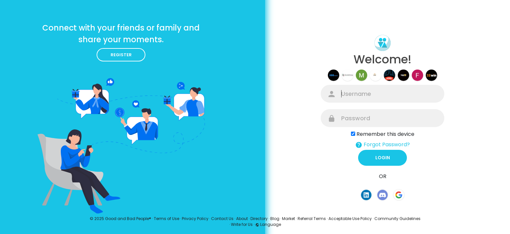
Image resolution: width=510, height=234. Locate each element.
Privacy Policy (195, 218)
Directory (259, 218)
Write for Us (242, 224)
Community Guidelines (397, 218)
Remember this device (385, 134)
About (242, 218)
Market (288, 218)
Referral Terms (312, 218)
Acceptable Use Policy (350, 218)
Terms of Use (166, 218)
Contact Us (222, 218)
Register (121, 55)
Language (268, 224)
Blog (274, 218)
